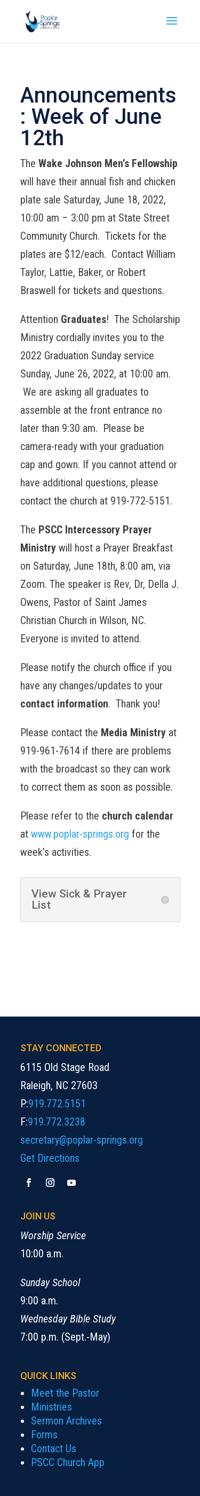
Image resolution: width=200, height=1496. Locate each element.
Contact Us (53, 1448)
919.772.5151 (57, 1103)
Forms (44, 1434)
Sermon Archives (66, 1420)
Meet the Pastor (65, 1393)
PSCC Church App (68, 1462)
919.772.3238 (56, 1121)
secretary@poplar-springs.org (81, 1139)
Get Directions (49, 1158)
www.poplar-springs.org (80, 834)
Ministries (51, 1406)
